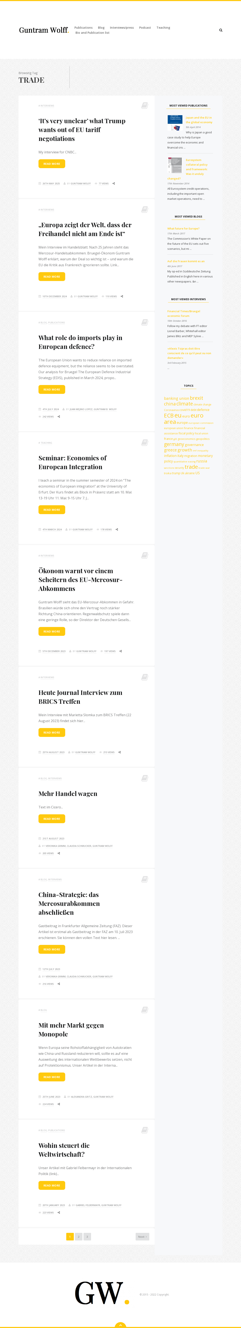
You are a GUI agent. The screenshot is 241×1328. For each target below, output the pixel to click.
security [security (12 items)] (179, 468)
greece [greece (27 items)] (170, 450)
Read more (52, 164)
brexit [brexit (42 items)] (196, 397)
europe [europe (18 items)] (182, 422)
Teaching (163, 28)
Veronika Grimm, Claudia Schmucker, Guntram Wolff (79, 845)
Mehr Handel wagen (67, 793)
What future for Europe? (183, 228)
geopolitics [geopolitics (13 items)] (203, 439)
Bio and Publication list (92, 33)
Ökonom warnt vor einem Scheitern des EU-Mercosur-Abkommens (80, 579)
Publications (83, 28)
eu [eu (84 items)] (178, 415)
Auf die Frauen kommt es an (186, 261)
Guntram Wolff (81, 183)
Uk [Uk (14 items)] (182, 473)
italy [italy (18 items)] (180, 455)
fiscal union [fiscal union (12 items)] (201, 433)
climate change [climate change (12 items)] (202, 404)
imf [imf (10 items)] (195, 450)
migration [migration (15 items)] (190, 456)
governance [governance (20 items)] (194, 444)
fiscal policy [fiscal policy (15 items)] (186, 433)
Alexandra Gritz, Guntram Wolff (92, 1096)
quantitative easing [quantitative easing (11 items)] (184, 461)
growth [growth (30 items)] (184, 450)
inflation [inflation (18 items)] (170, 455)
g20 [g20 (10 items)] (175, 439)
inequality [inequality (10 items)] (202, 450)
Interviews (47, 105)
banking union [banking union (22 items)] (176, 398)
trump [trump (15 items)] (176, 473)
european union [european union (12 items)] (173, 428)
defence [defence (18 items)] (203, 409)
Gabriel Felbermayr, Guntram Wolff (99, 1205)
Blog (101, 28)
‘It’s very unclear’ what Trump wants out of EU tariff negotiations (82, 129)
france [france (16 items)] (168, 438)
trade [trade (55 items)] (191, 466)
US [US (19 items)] (197, 473)
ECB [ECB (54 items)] (169, 415)
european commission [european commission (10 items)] (200, 423)
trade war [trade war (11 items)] (204, 467)
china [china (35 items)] (170, 404)
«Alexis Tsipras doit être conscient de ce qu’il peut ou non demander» (189, 353)
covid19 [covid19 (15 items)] (184, 410)
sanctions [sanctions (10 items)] (169, 467)
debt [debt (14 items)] (193, 410)
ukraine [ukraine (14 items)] (190, 473)
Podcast (145, 28)
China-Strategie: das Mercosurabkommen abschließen (69, 903)
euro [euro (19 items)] (186, 416)
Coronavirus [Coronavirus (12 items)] (171, 410)
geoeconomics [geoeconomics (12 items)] (186, 439)
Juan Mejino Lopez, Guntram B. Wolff (93, 409)
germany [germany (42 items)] (174, 444)
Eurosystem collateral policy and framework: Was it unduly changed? (187, 169)
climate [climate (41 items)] (184, 403)
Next (125, 1242)
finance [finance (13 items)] (188, 428)
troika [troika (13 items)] (167, 473)
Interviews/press (122, 28)
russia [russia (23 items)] (201, 460)
